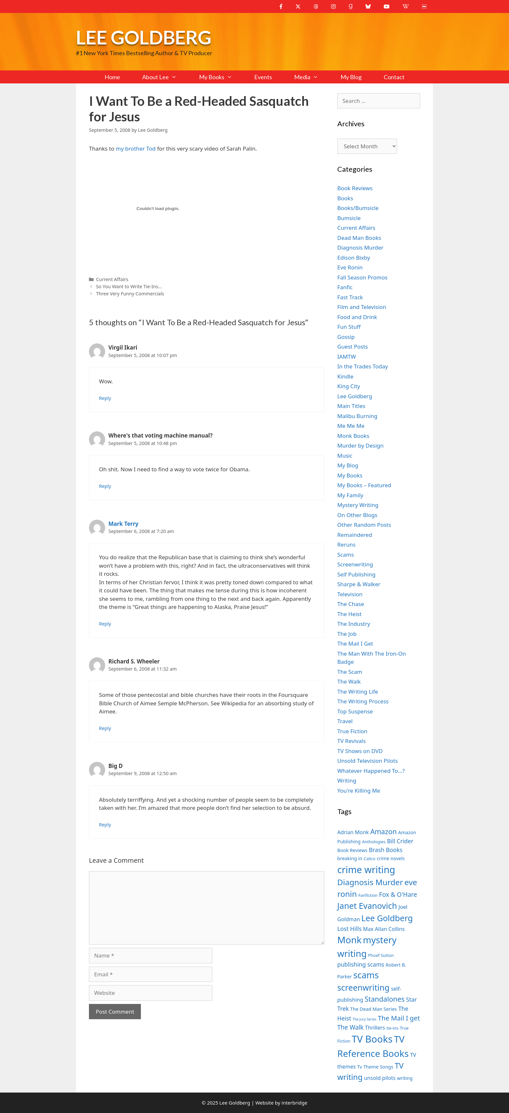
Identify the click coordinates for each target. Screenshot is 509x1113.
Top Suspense (355, 711)
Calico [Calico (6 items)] (369, 858)
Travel (345, 721)
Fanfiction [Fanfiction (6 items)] (368, 895)
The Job (346, 633)
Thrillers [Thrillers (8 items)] (375, 1027)
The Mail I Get (355, 643)
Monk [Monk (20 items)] (349, 940)
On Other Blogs (357, 515)
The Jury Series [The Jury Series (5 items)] (365, 1019)
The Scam (349, 671)
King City (348, 386)
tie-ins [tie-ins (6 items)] (392, 1028)
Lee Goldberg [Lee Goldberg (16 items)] (387, 917)
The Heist (349, 614)
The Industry (353, 623)
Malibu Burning (357, 416)
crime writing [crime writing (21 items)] (366, 869)
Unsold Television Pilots (367, 760)
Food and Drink (357, 317)
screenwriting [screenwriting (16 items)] (363, 987)
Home (112, 76)
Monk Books (353, 435)
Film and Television (361, 307)
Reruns (346, 544)
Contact (394, 76)
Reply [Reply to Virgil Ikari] (105, 398)
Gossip (346, 336)
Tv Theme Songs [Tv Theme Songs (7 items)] (375, 1066)
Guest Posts (352, 346)
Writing (346, 780)
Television (350, 594)
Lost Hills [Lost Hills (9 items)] (349, 929)
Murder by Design (360, 445)
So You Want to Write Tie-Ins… (129, 286)
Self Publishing (356, 574)
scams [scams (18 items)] (366, 975)
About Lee (165, 76)
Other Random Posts (364, 524)
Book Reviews (355, 188)
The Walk (349, 681)
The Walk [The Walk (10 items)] (350, 1027)
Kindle (345, 376)
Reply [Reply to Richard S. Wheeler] (105, 728)
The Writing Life (357, 691)
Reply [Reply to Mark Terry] (105, 624)
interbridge (294, 1102)
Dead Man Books (359, 237)
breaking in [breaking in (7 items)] (349, 858)
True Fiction (352, 731)
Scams (345, 554)
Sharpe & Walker (358, 584)
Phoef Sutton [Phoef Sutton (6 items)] (381, 955)
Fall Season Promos (362, 277)
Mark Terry (123, 523)
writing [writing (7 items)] (405, 1078)
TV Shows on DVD (360, 751)
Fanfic (345, 287)
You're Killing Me (358, 790)
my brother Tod (135, 148)
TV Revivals (351, 741)
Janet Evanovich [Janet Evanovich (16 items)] (367, 905)
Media (311, 76)
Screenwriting (355, 564)
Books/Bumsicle (358, 208)
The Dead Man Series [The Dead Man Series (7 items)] (373, 1009)
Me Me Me (351, 425)
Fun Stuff (349, 326)
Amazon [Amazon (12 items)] (383, 831)
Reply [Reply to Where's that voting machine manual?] (105, 486)
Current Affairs (112, 279)
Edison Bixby (353, 257)
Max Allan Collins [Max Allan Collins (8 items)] (383, 929)
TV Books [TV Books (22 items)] (372, 1039)
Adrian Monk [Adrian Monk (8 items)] (353, 832)
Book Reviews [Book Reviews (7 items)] (352, 850)
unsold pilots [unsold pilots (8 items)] (379, 1078)
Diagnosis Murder (360, 247)
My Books (221, 76)
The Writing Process (363, 701)
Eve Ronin (350, 267)
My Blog (351, 76)
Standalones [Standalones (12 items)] (384, 999)
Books (345, 198)
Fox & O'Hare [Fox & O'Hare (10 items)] (398, 894)
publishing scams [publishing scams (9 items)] (360, 964)
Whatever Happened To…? (371, 770)
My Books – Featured (364, 485)
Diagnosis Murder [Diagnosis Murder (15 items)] (370, 882)
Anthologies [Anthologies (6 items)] (374, 842)
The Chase (350, 604)
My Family (350, 495)
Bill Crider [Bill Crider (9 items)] (400, 841)
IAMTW (346, 356)
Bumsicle (349, 218)
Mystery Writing (358, 505)
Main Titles (351, 406)
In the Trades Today (362, 366)
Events (263, 76)
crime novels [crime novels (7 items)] (391, 858)
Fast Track (350, 297)
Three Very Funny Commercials (130, 294)
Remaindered (354, 534)
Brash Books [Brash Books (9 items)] (385, 850)
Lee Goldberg (143, 37)
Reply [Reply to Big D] (105, 825)
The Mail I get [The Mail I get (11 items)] (399, 1017)
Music (345, 455)
